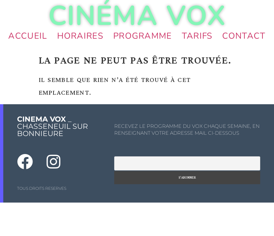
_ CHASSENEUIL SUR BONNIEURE (52, 126)
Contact (243, 36)
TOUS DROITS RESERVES (41, 188)
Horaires (80, 36)
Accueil (27, 36)
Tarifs (197, 36)
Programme (142, 36)
